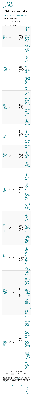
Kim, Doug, (27, 292)
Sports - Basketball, (27, 77)
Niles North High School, (27, 296)
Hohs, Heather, (27, 43)
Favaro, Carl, (27, 318)
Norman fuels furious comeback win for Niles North (5, 342)
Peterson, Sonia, (27, 351)
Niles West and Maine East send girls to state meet (5, 134)
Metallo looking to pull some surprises (5, 69)
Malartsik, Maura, (27, 56)
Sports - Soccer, (27, 331)
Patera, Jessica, (27, 69)
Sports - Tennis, (27, 311)
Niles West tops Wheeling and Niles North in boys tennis (5, 292)
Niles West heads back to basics (4, 189)
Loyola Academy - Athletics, (27, 333)
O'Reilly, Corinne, (27, 194)
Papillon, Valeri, (27, 51)
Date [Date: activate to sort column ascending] (10, 25)
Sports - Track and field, (27, 140)
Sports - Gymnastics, (28, 355)
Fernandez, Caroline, (27, 241)
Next (25, 373)
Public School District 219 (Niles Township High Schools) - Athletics (27, 365)
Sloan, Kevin (26, 313)
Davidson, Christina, (27, 92)
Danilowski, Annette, (27, 353)
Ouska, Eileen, (26, 189)
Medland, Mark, (27, 286)
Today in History (16, 15)
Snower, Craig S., (27, 316)
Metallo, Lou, (27, 42)
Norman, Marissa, (27, 326)
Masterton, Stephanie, (27, 79)
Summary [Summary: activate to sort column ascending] (15, 25)
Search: (16, 23)
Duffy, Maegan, (27, 205)
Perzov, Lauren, (27, 201)
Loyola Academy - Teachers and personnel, (27, 343)
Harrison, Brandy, (27, 49)
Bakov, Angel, (26, 301)
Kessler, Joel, (27, 321)
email (18, 378)
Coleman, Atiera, (27, 226)
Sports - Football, (27, 324)
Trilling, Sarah (26, 243)
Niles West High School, (27, 288)
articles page (7, 381)
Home (6, 15)
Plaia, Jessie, (27, 87)
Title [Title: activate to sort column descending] (5, 25)
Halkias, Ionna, (27, 74)
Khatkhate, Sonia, (27, 233)
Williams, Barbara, (27, 31)
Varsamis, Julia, (27, 53)
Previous (8, 373)
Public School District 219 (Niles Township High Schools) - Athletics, (27, 37)
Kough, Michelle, (27, 236)
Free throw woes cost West (5, 37)
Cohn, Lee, (27, 271)
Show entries (16, 21)
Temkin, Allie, (27, 81)
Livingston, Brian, (27, 294)
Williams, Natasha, (27, 339)
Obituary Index (24, 15)
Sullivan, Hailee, (27, 67)
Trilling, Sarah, (26, 291)
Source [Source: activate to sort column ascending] (21, 25)
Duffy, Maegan (27, 89)
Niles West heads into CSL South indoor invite (5, 228)
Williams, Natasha (27, 122)
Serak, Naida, (27, 110)
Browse (10, 15)
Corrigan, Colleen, (27, 199)
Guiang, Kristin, (27, 161)
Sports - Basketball (27, 46)
